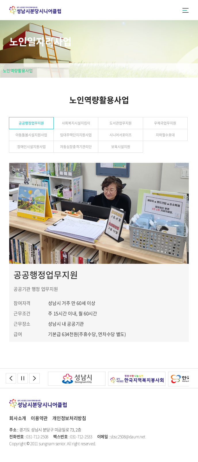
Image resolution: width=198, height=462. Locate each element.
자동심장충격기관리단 (76, 146)
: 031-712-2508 (28, 436)
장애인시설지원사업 (31, 146)
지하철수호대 (165, 135)
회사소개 (17, 418)
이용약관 (39, 418)
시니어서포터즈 (120, 135)
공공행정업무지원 (31, 123)
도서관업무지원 (120, 123)
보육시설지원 (120, 146)
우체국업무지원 (165, 123)
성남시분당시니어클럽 (35, 10)
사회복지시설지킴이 (76, 123)
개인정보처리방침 (69, 418)
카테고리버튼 (185, 11)
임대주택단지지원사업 (76, 135)
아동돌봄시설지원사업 (31, 135)
